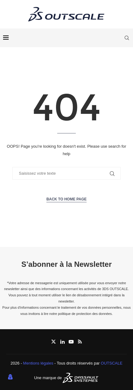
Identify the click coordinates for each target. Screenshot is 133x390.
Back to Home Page (66, 199)
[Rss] (80, 341)
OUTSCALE (111, 363)
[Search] (127, 38)
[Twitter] (53, 341)
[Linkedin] (62, 341)
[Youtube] (71, 341)
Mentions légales (38, 363)
